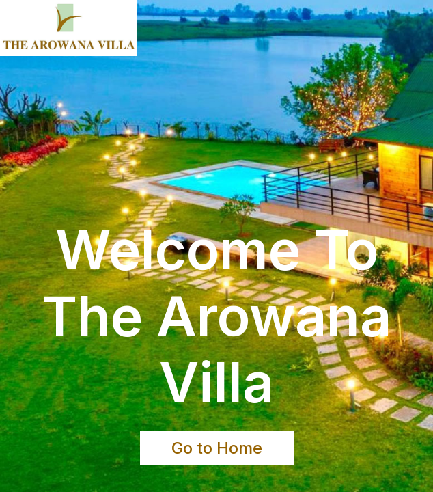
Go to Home (216, 448)
